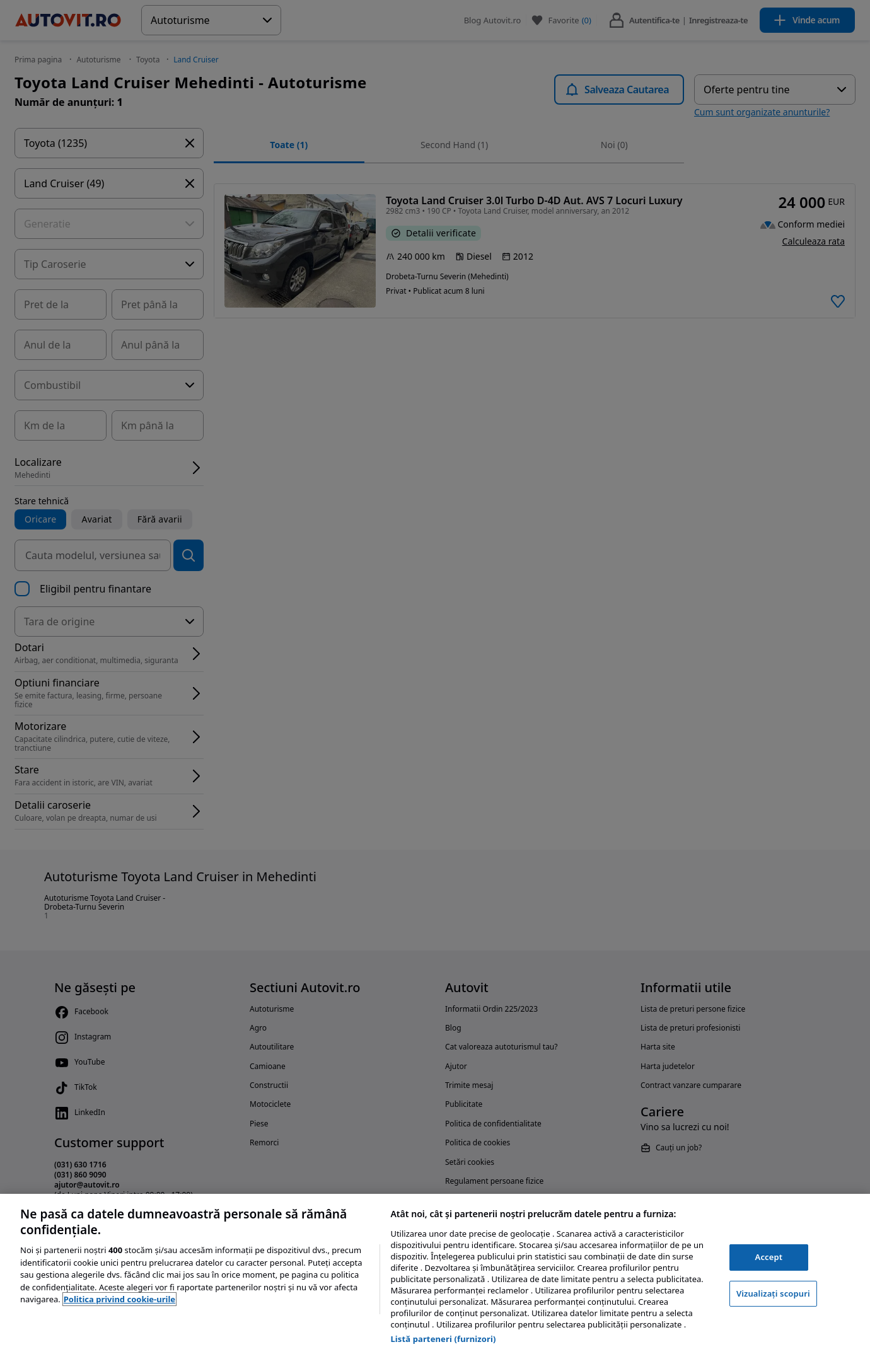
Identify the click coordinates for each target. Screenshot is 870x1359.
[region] (435, 1276)
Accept (769, 1257)
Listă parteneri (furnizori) (443, 1339)
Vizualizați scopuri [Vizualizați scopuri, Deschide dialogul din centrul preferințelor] (773, 1293)
